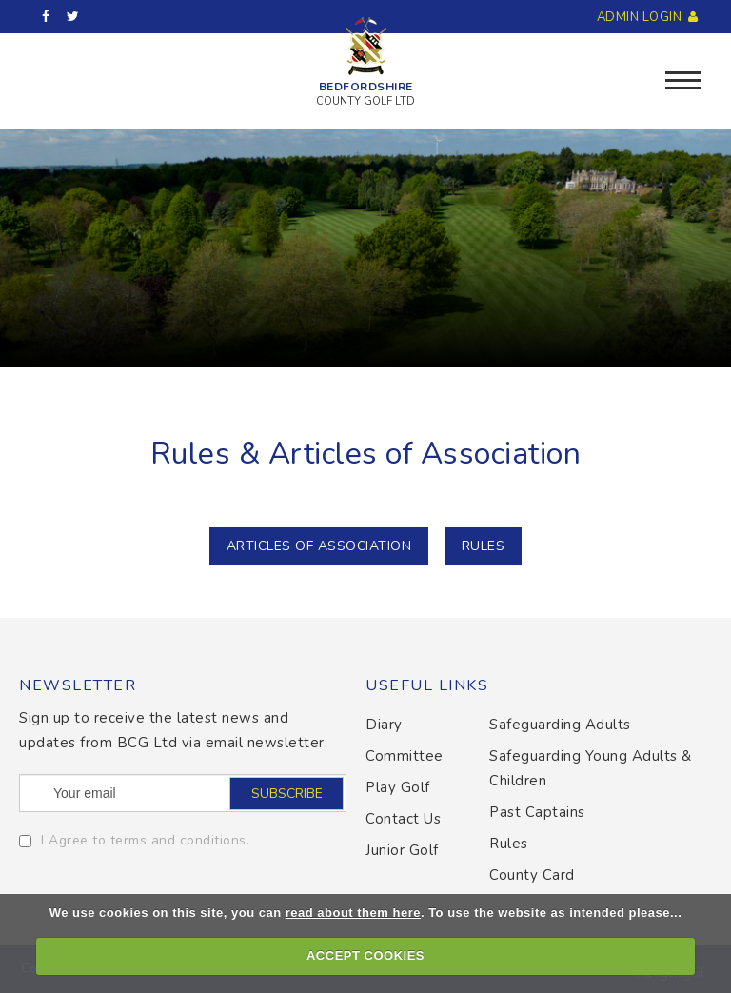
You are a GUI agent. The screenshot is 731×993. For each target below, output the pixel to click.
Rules (508, 843)
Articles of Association (319, 546)
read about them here (353, 912)
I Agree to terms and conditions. (145, 840)
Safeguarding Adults (560, 724)
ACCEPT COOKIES (365, 955)
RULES (483, 546)
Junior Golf (402, 850)
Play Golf (398, 787)
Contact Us (403, 818)
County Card (532, 874)
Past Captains (537, 812)
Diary (384, 724)
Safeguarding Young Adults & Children (590, 768)
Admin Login (649, 17)
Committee (405, 755)
